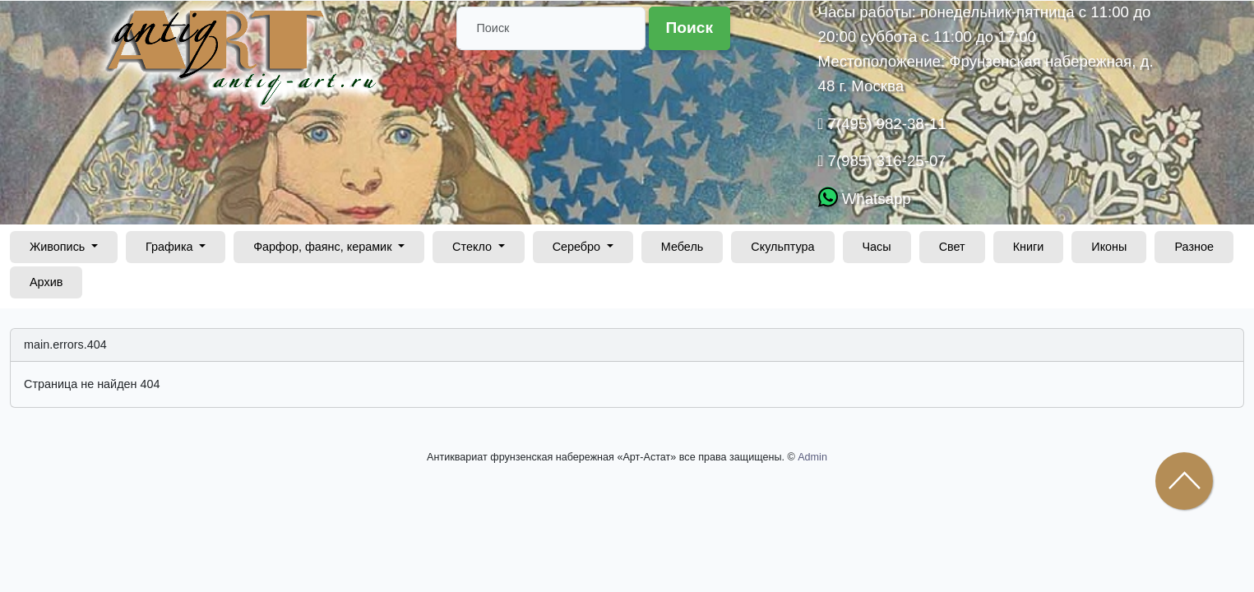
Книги (1028, 246)
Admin (812, 457)
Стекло (473, 246)
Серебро (578, 246)
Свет (952, 246)
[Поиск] (551, 28)
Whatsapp (874, 198)
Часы (877, 246)
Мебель (682, 246)
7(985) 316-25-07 (884, 160)
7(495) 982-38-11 (884, 123)
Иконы (1109, 246)
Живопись (59, 246)
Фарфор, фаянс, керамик (324, 246)
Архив (46, 282)
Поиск (690, 27)
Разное (1194, 246)
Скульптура (782, 246)
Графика (171, 246)
